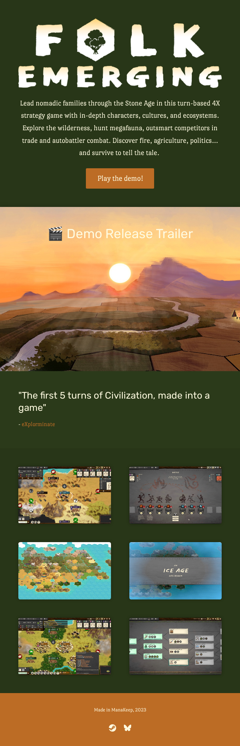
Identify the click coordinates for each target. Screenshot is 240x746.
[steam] (112, 728)
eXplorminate (38, 424)
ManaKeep (122, 709)
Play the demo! (120, 178)
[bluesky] (127, 728)
